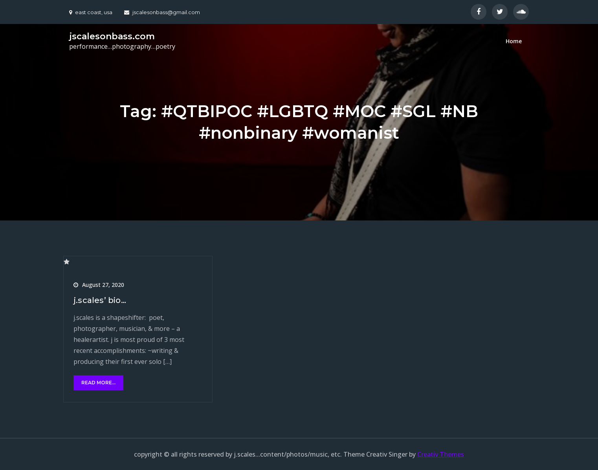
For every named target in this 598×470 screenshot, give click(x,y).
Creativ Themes (440, 454)
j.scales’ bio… (99, 300)
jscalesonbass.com (112, 36)
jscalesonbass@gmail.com (162, 12)
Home (514, 41)
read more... (98, 383)
